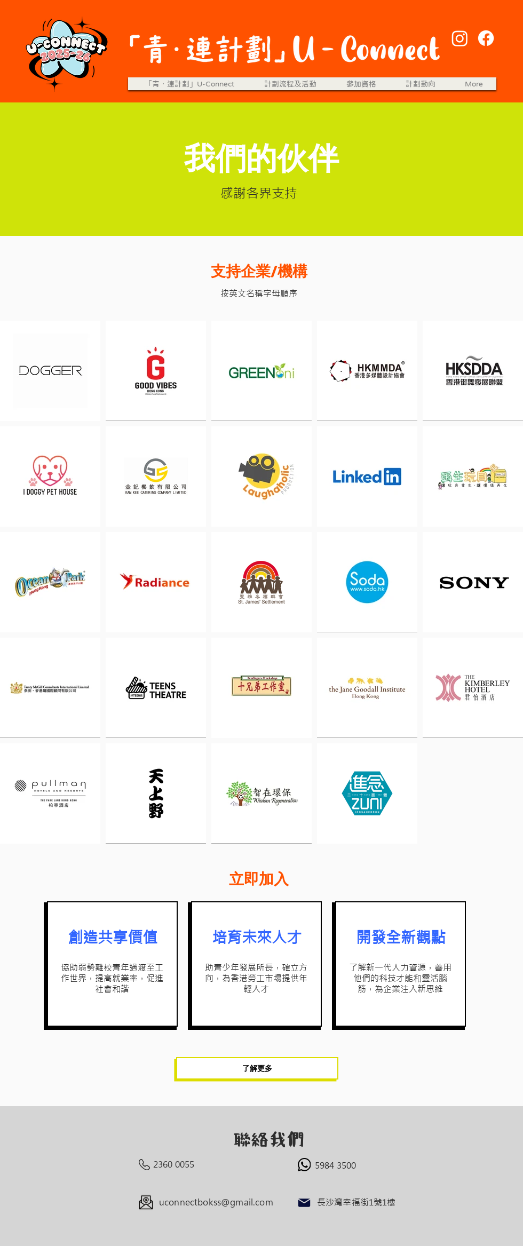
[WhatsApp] (304, 1164)
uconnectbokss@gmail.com (216, 1202)
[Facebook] (486, 38)
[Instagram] (459, 38)
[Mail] (304, 1203)
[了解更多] (257, 1068)
